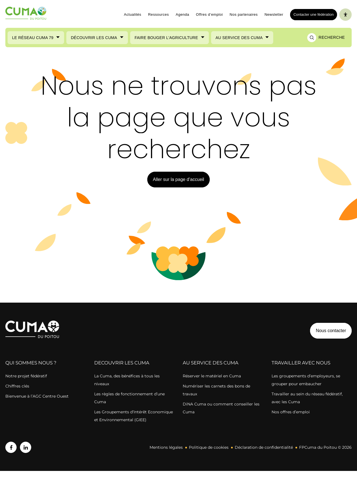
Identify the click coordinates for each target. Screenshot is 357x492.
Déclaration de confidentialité (264, 447)
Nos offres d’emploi (291, 411)
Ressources (158, 14)
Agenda (182, 14)
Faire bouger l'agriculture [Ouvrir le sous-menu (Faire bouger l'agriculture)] (166, 37)
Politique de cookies (209, 447)
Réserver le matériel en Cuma (212, 375)
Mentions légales (166, 447)
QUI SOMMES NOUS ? (31, 363)
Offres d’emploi (209, 14)
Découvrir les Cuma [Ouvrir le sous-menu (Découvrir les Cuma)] (94, 37)
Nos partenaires (244, 14)
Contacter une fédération (312, 14)
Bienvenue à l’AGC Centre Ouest (37, 396)
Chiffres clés (17, 386)
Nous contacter (331, 330)
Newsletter (274, 14)
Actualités (132, 14)
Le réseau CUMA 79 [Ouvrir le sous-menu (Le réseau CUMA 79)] (32, 37)
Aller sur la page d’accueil (178, 179)
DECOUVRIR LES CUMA (121, 363)
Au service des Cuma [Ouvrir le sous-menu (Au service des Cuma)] (239, 37)
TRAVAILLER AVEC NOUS (301, 363)
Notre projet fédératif (26, 375)
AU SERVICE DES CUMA (210, 363)
